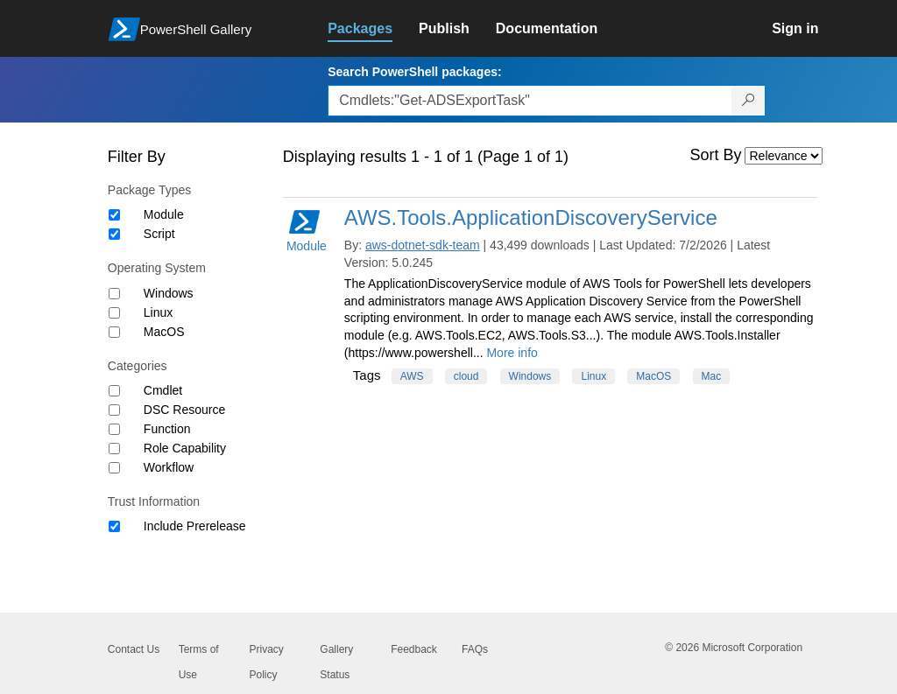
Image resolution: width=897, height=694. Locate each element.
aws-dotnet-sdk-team (422, 245)
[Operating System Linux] (114, 313)
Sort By (716, 155)
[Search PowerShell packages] (748, 100)
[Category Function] (114, 429)
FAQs (475, 649)
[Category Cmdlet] (114, 390)
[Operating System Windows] (114, 293)
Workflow (169, 467)
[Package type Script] (114, 234)
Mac (712, 376)
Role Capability (185, 448)
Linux (158, 312)
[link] (373, 29)
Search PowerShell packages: (414, 72)
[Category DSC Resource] (114, 410)
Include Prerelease (195, 526)
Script (159, 234)
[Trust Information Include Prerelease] (114, 526)
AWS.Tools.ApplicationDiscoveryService (530, 217)
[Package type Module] (114, 215)
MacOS (164, 332)
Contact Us (133, 649)
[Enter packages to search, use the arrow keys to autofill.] (530, 100)
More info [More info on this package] (511, 353)
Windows (169, 293)
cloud (466, 376)
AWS (412, 376)
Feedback (414, 649)
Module (164, 214)
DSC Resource (184, 410)
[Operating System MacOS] (114, 332)
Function (167, 429)
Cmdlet (163, 390)
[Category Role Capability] (114, 448)
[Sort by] (784, 156)
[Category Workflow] (114, 467)
